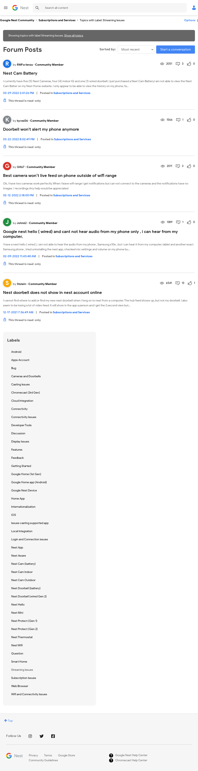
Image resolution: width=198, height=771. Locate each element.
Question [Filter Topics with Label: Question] (17, 653)
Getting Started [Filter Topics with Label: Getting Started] (21, 466)
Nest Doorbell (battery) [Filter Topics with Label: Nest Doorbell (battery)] (26, 588)
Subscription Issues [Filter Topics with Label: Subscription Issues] (23, 678)
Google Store (66, 755)
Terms (48, 755)
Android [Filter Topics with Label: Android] (16, 352)
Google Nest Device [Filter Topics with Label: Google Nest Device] (24, 490)
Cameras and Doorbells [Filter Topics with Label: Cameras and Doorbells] (26, 376)
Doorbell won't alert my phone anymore (41, 129)
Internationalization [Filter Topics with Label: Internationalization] (23, 506)
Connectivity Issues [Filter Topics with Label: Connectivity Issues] (23, 417)
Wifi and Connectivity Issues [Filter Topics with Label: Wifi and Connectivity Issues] (29, 694)
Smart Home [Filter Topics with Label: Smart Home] (19, 661)
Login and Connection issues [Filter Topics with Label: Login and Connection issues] (29, 539)
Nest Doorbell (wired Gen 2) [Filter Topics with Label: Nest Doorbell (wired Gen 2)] (29, 596)
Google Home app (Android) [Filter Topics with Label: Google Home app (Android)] (29, 482)
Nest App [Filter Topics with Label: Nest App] (17, 547)
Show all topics (73, 35)
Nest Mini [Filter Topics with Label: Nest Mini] (17, 612)
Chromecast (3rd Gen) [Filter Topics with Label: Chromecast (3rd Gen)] (25, 392)
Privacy (33, 755)
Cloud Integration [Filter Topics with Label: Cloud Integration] (22, 401)
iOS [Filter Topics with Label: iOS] (13, 515)
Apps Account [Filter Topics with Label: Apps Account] (20, 360)
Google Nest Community (20, 8)
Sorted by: (108, 49)
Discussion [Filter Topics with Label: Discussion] (18, 433)
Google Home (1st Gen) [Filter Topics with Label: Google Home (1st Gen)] (26, 474)
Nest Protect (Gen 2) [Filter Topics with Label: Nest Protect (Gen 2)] (24, 629)
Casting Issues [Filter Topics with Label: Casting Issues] (20, 384)
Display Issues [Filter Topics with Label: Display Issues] (20, 441)
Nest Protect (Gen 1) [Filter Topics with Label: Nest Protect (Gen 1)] (24, 621)
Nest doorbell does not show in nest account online (52, 292)
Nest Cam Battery (20, 73)
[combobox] (110, 7)
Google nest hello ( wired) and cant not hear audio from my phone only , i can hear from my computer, (90, 234)
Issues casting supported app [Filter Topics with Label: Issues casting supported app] (30, 523)
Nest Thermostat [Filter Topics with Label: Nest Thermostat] (22, 637)
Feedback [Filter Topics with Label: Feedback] (17, 458)
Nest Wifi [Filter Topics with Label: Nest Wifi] (17, 645)
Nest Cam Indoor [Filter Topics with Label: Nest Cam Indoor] (22, 572)
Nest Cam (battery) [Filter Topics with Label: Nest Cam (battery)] (23, 564)
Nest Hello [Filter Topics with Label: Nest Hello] (17, 604)
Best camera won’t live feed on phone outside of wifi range (60, 175)
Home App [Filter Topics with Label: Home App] (18, 498)
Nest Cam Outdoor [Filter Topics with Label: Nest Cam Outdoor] (23, 580)
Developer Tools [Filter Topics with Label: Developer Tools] (21, 425)
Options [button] (189, 20)
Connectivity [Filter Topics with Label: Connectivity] (19, 409)
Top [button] (10, 720)
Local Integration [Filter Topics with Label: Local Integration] (21, 531)
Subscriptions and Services (57, 20)
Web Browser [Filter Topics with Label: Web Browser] (19, 686)
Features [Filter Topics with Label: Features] (16, 449)
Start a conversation (175, 49)
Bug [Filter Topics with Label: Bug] (13, 368)
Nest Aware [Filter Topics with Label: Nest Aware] (18, 555)
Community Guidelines (43, 760)
